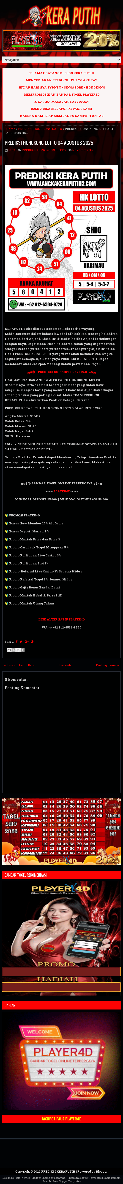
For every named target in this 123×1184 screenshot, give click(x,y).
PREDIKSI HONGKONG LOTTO (40, 129)
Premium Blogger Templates (84, 1177)
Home (10, 129)
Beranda (65, 665)
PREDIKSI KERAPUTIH (58, 1171)
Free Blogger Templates (67, 1181)
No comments (82, 150)
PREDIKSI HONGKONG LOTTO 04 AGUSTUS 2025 (49, 142)
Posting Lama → (107, 665)
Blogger (102, 1171)
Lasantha (60, 1177)
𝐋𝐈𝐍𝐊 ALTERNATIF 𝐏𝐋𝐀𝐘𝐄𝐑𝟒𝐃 (61, 619)
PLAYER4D (61, 491)
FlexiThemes (22, 1177)
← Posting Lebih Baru (19, 665)
